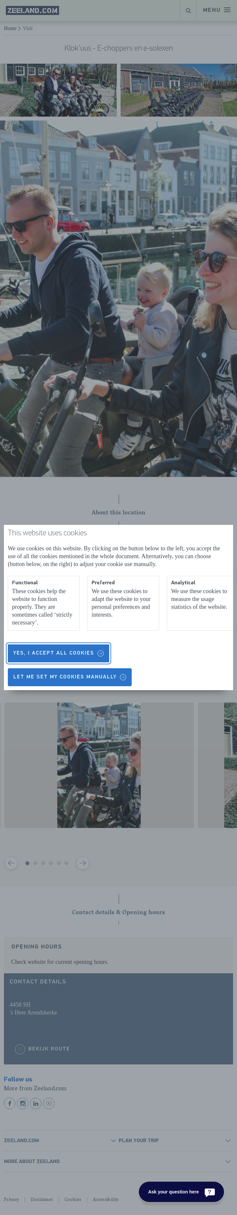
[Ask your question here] (181, 1192)
